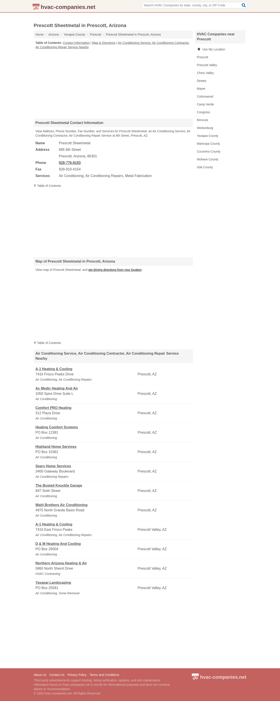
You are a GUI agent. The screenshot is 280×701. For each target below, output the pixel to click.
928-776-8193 (70, 163)
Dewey (201, 80)
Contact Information (76, 43)
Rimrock (202, 120)
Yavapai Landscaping (53, 582)
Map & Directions (104, 43)
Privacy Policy (77, 675)
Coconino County (208, 151)
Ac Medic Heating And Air (56, 388)
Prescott (202, 57)
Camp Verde (205, 104)
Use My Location (211, 49)
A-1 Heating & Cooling (53, 369)
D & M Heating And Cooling (58, 544)
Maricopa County (208, 143)
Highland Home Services (56, 446)
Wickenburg (205, 128)
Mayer (201, 88)
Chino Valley (205, 73)
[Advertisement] (113, 83)
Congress (203, 112)
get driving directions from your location (115, 269)
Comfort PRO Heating (53, 408)
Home (39, 34)
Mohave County (207, 159)
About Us (40, 675)
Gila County (205, 167)
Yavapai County (207, 135)
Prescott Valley (207, 65)
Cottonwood (205, 96)
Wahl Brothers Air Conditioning (61, 505)
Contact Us (56, 675)
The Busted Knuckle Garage (58, 485)
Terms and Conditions (104, 675)
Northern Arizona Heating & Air (61, 563)
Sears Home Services (53, 466)
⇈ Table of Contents (47, 185)
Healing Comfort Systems (56, 427)
